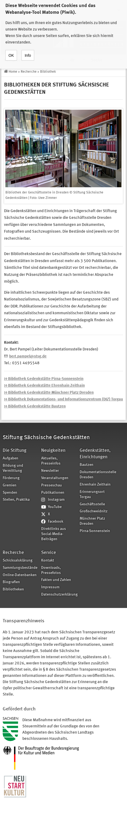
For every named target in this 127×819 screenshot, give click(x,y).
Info (28, 51)
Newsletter (50, 471)
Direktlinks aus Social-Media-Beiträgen (53, 534)
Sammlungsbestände (20, 568)
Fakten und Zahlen (56, 580)
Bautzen (86, 465)
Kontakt (47, 560)
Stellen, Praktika (16, 500)
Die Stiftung (14, 450)
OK (11, 51)
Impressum (50, 587)
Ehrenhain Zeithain (95, 484)
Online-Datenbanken (20, 575)
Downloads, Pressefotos (51, 570)
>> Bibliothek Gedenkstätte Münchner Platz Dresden (49, 393)
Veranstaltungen (54, 478)
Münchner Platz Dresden (92, 521)
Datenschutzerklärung (58, 594)
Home (13, 71)
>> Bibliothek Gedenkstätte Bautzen (35, 407)
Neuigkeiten (53, 450)
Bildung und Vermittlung (13, 468)
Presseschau (51, 485)
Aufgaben (10, 458)
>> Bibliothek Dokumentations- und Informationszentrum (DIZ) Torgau (63, 399)
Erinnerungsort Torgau (92, 494)
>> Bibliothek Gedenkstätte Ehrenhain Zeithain (44, 386)
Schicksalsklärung (18, 560)
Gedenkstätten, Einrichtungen (95, 453)
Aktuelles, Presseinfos (51, 461)
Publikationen (52, 492)
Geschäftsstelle (92, 504)
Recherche (29, 71)
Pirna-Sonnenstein (95, 531)
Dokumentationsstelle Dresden (97, 474)
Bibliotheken (13, 589)
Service (48, 552)
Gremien (9, 485)
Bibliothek (48, 71)
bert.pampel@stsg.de (28, 357)
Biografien (11, 582)
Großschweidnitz (94, 511)
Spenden (10, 492)
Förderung (11, 478)
